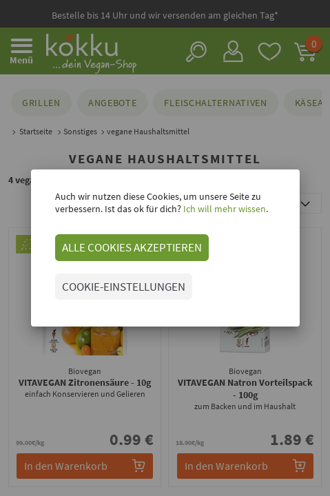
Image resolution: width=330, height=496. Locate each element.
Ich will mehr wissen (223, 209)
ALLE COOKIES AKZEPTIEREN (132, 247)
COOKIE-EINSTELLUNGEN (123, 286)
